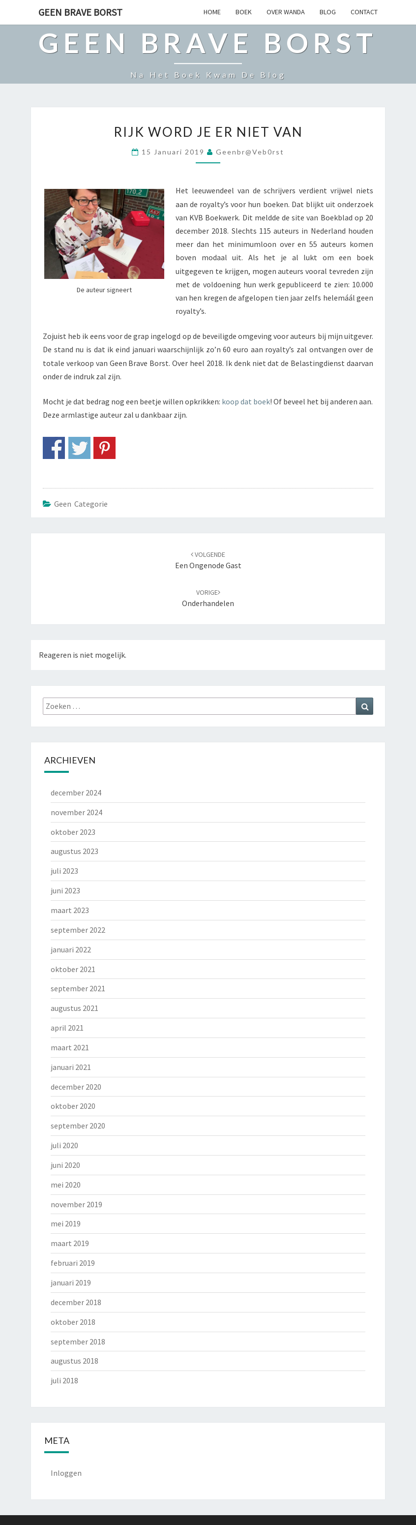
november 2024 (76, 812)
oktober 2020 (73, 1106)
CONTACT (364, 11)
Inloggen (66, 1473)
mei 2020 (66, 1185)
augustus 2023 (74, 851)
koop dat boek (246, 401)
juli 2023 (64, 871)
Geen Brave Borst (80, 12)
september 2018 (78, 1341)
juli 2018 (64, 1380)
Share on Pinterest (104, 448)
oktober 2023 (73, 832)
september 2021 (78, 988)
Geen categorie (81, 504)
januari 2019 (71, 1282)
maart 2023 (70, 910)
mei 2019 (66, 1223)
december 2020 (76, 1087)
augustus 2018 (74, 1361)
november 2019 (76, 1204)
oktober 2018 (73, 1322)
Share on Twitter (79, 448)
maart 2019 (70, 1243)
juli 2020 (64, 1145)
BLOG (328, 11)
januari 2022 (71, 949)
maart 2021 (70, 1047)
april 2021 (67, 1028)
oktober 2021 (73, 969)
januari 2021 (71, 1067)
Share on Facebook (54, 448)
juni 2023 (65, 890)
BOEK (244, 11)
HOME (212, 11)
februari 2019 (73, 1263)
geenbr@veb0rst (250, 152)
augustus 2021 (74, 1008)
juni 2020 (65, 1165)
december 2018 (76, 1302)
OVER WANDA (286, 11)
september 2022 (78, 930)
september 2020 (78, 1125)
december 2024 (76, 792)
